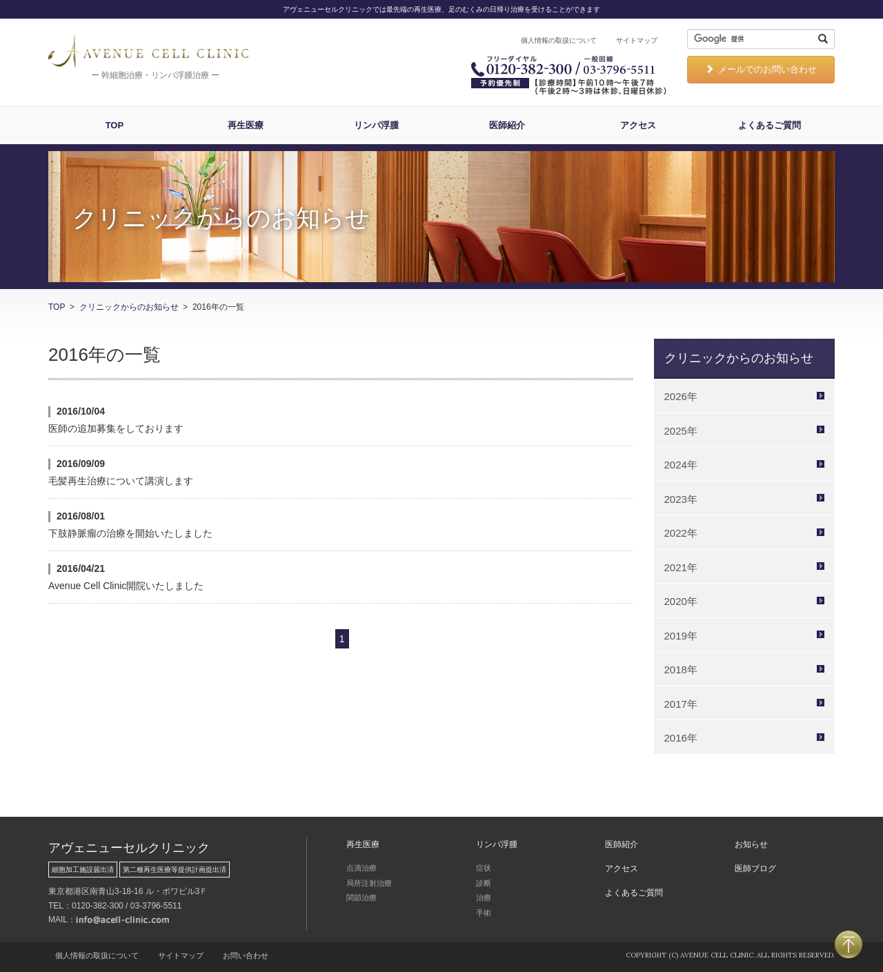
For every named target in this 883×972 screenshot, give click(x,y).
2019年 (680, 636)
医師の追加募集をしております (115, 428)
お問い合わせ (245, 955)
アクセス (638, 125)
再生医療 (246, 125)
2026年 (680, 396)
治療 (483, 897)
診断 (483, 883)
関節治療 (361, 897)
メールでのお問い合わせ (761, 69)
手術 (483, 913)
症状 (483, 868)
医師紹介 (507, 125)
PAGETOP (848, 944)
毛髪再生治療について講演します (120, 480)
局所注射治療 (369, 883)
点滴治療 (361, 868)
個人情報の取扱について (559, 40)
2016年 (680, 738)
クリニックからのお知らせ (129, 307)
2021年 (680, 567)
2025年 (680, 431)
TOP (115, 125)
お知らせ (751, 844)
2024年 (680, 464)
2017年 (680, 704)
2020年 (680, 601)
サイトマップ (636, 40)
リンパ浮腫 (376, 125)
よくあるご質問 (769, 125)
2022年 (680, 533)
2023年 (680, 499)
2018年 (680, 669)
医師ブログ (755, 868)
